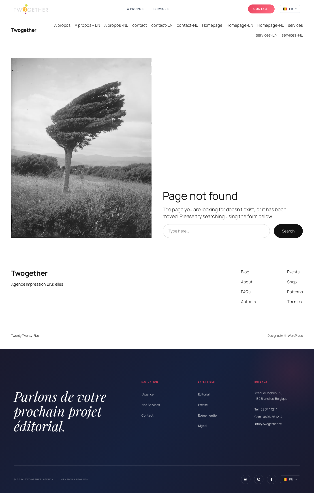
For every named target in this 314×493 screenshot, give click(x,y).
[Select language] (290, 9)
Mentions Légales (74, 479)
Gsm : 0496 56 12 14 (268, 417)
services (295, 25)
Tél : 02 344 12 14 (265, 409)
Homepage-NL (270, 25)
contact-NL (187, 25)
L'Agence (147, 394)
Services (161, 9)
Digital (202, 426)
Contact (261, 9)
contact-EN (162, 25)
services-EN (266, 35)
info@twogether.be (268, 424)
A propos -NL (116, 25)
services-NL (292, 35)
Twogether (23, 30)
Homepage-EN (239, 25)
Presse (203, 405)
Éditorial (203, 394)
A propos (62, 25)
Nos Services (150, 405)
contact (139, 25)
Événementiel (207, 415)
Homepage (212, 25)
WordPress (295, 335)
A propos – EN (87, 25)
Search (288, 231)
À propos (135, 9)
